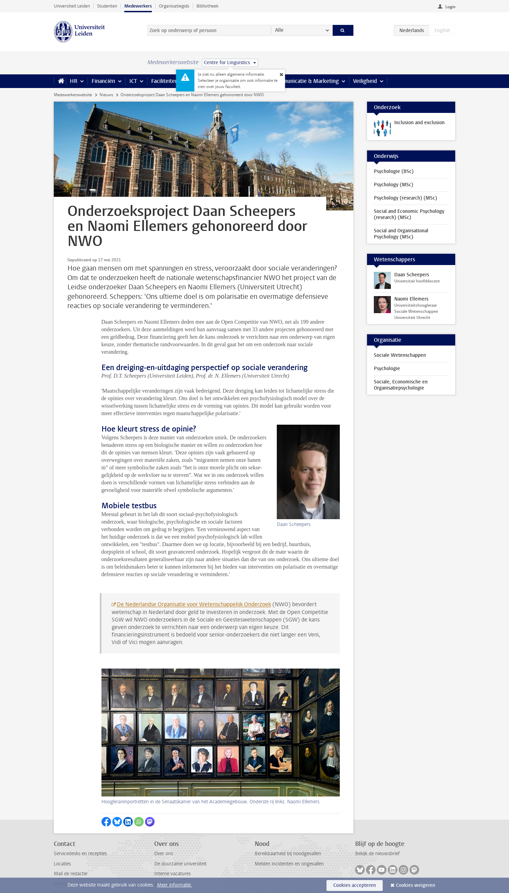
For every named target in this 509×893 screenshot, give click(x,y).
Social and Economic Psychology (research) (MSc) (409, 214)
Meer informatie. (174, 885)
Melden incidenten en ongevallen (289, 841)
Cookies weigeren (415, 885)
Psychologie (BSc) (394, 171)
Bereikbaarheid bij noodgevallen (288, 831)
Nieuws (106, 95)
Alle (279, 30)
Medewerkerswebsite (73, 95)
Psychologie (387, 368)
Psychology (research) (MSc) (405, 198)
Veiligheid (365, 81)
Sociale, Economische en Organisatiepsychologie (401, 385)
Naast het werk (170, 871)
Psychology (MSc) (393, 184)
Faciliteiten (164, 81)
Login (450, 7)
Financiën (103, 81)
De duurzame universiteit (180, 841)
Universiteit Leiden (72, 6)
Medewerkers (138, 6)
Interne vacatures (172, 851)
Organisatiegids (174, 6)
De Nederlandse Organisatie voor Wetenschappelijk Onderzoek (194, 581)
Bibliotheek (207, 6)
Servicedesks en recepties (80, 831)
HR (73, 81)
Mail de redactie (70, 851)
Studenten (107, 6)
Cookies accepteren (354, 885)
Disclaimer (64, 871)
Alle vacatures (168, 861)
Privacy (61, 861)
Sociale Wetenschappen (400, 355)
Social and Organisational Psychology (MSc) (401, 234)
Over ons (163, 831)
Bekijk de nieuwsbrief (377, 831)
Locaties (62, 841)
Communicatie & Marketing (305, 81)
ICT (133, 81)
